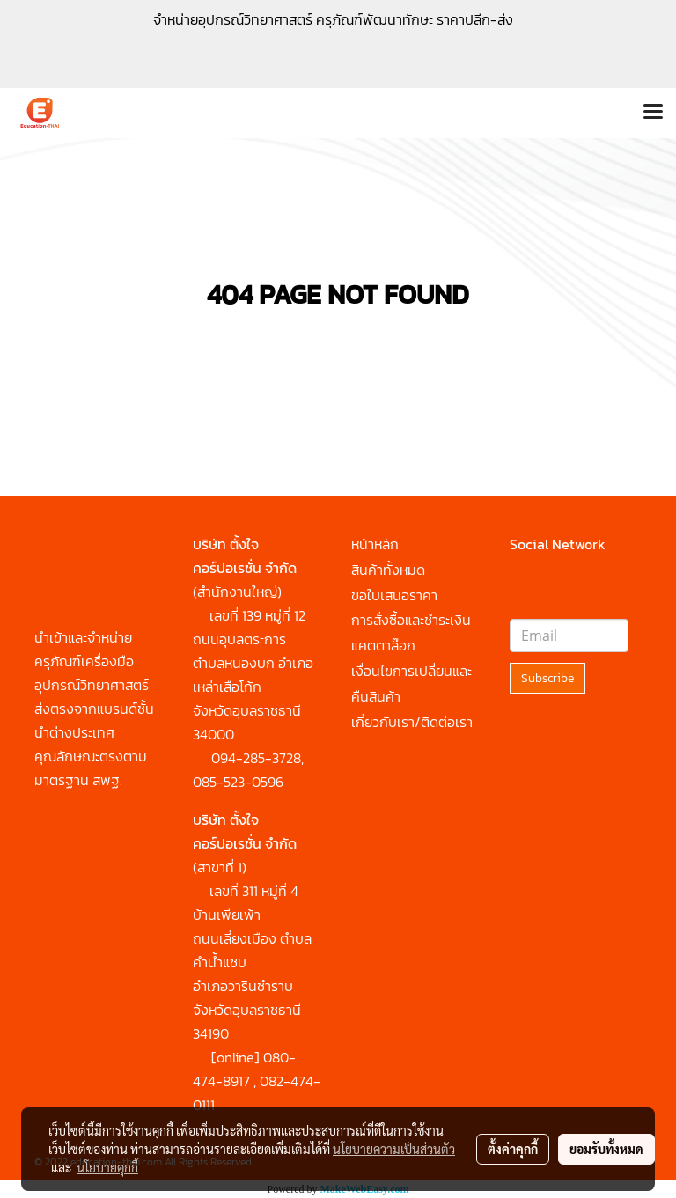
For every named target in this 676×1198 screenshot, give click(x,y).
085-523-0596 (238, 781)
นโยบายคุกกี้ (107, 1167)
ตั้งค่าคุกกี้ (513, 1149)
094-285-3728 (256, 757)
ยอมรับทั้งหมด (606, 1149)
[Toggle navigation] (653, 112)
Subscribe (547, 678)
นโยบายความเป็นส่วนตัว (394, 1149)
